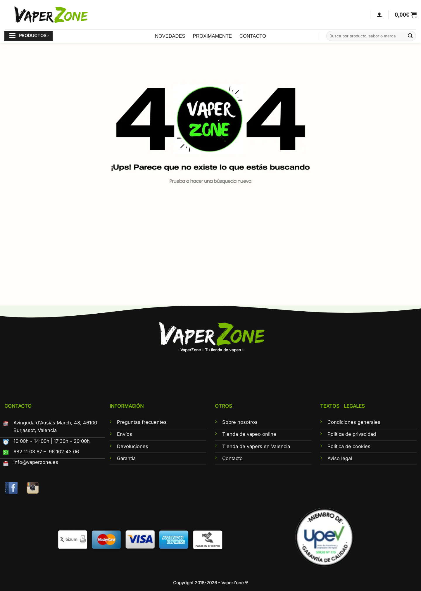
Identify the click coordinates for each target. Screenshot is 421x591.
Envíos (124, 434)
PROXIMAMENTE (212, 36)
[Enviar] (410, 36)
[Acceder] (379, 14)
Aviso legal (339, 458)
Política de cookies (348, 446)
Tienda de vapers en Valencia (256, 446)
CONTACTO (252, 36)
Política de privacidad (351, 434)
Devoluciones (132, 446)
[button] (406, 14)
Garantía (126, 458)
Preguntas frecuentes (142, 422)
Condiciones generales (353, 422)
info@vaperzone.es (35, 462)
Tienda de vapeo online (249, 434)
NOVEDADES (170, 36)
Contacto (232, 458)
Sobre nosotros (240, 422)
